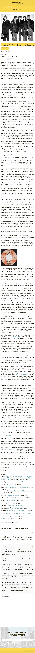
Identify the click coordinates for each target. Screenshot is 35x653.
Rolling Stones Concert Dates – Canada (9, 518)
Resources (15, 9)
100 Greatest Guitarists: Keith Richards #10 (15, 497)
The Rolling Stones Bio (11, 484)
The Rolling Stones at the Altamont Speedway (16, 481)
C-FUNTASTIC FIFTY (5, 520)
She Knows (5, 371)
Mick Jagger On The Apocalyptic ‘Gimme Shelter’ (11, 486)
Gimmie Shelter (12, 449)
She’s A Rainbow (10, 435)
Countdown (16, 522)
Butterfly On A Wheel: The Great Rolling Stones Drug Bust (17, 487)
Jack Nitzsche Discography (13, 508)
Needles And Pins (17, 336)
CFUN (12, 53)
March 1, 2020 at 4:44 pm (5, 534)
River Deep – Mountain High (20, 374)
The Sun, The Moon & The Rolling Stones (13, 494)
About (20, 9)
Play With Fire (10, 57)
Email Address (4, 638)
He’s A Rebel (15, 366)
